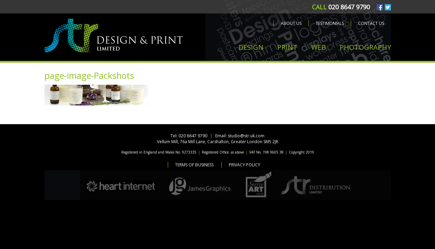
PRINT (287, 47)
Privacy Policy (244, 165)
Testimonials (330, 23)
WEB (318, 47)
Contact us (371, 23)
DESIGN (250, 47)
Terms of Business (194, 165)
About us (291, 23)
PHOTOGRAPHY (365, 47)
